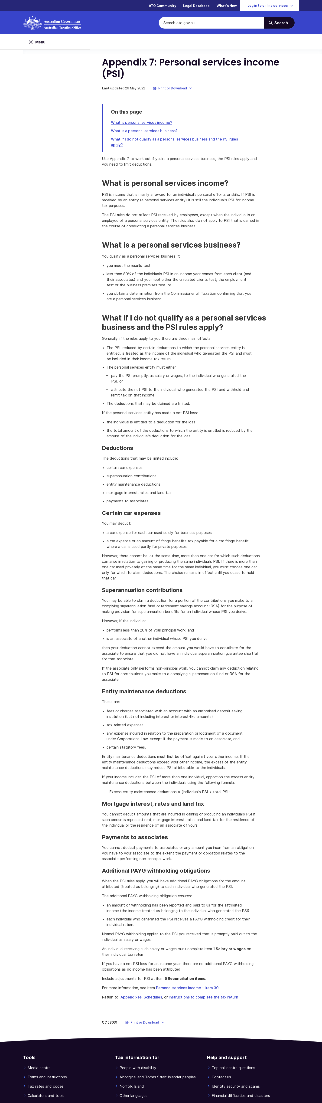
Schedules (153, 997)
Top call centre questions (233, 1067)
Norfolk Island (132, 1086)
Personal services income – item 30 (187, 987)
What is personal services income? (141, 122)
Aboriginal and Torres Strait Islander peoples (158, 1077)
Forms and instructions (47, 1077)
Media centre (39, 1067)
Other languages (133, 1095)
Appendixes (131, 997)
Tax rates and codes (46, 1086)
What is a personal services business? (144, 130)
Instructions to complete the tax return (203, 997)
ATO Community (162, 6)
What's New (227, 6)
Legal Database (196, 6)
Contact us (221, 1077)
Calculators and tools (46, 1095)
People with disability (138, 1067)
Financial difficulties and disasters (241, 1095)
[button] (172, 88)
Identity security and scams (236, 1086)
